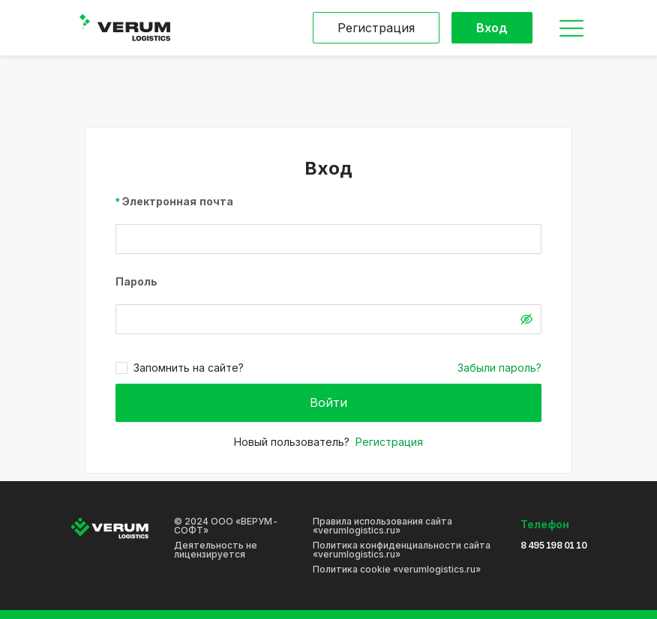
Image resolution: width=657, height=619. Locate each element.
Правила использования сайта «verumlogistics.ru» (382, 526)
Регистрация (376, 27)
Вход (492, 27)
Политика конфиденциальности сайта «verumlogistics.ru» (401, 550)
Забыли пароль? (500, 367)
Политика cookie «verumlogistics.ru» (397, 569)
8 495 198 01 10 (553, 545)
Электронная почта (177, 201)
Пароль (137, 281)
